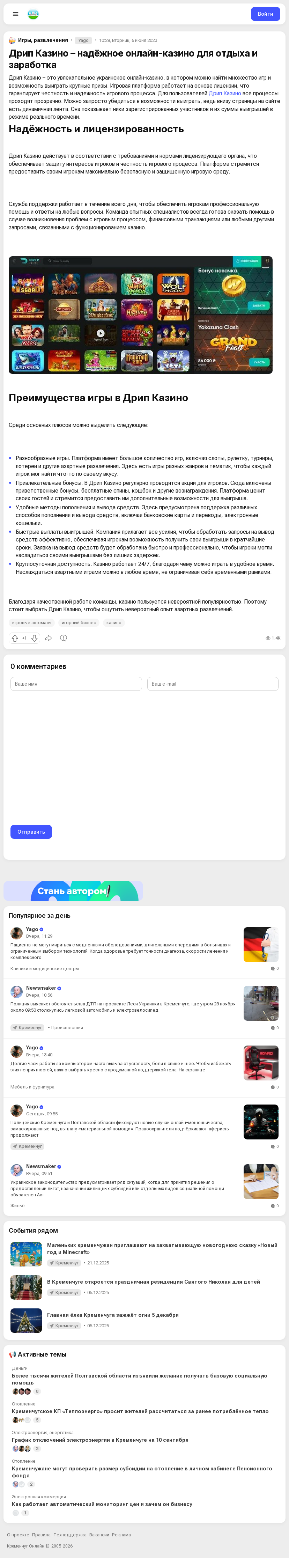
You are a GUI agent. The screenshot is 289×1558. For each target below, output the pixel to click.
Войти (265, 14)
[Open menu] (16, 14)
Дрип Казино (225, 93)
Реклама (121, 1534)
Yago (83, 40)
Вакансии (99, 1534)
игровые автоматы (31, 622)
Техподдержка (70, 1534)
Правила (41, 1534)
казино (113, 622)
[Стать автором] (144, 891)
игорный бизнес (79, 622)
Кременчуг (30, 1027)
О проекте (18, 1534)
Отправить (31, 832)
